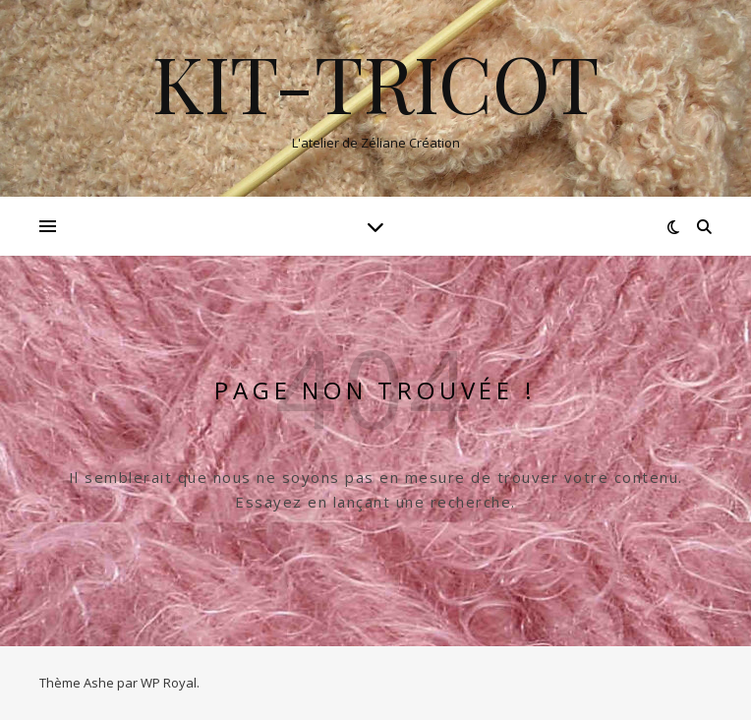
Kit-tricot (376, 81)
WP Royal (169, 682)
